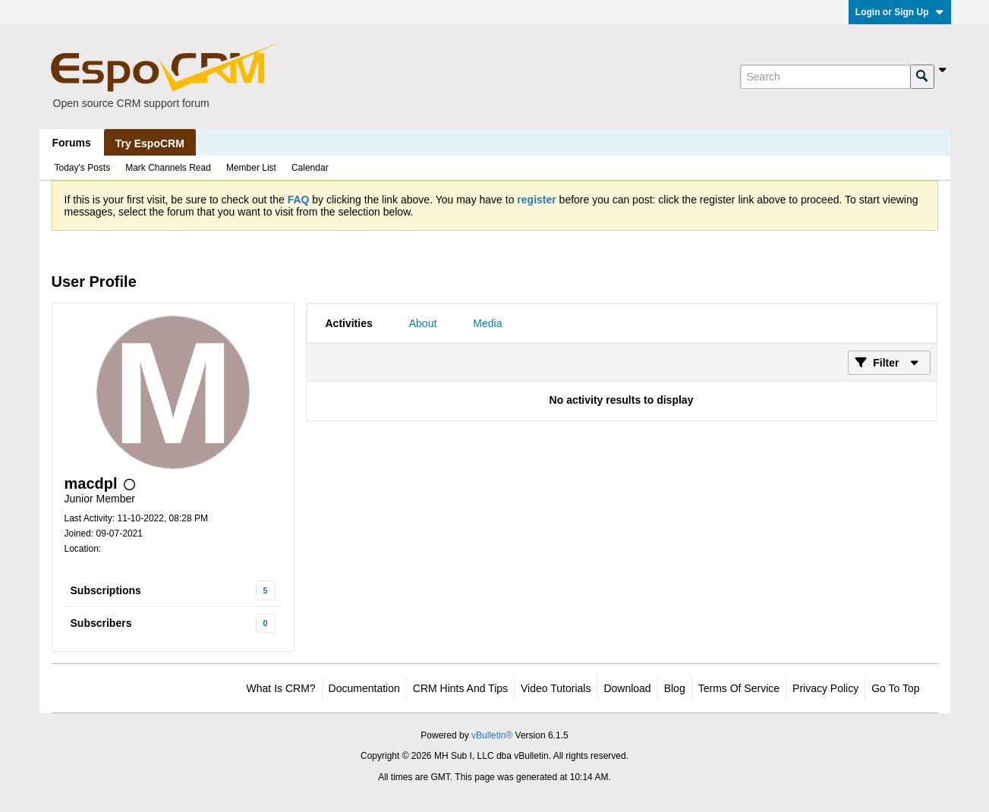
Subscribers (101, 623)
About (423, 323)
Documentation (364, 688)
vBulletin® (491, 735)
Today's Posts (83, 167)
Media (487, 323)
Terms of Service (739, 688)
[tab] (349, 323)
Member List (251, 167)
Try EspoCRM (149, 143)
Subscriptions (106, 590)
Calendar (310, 167)
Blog (674, 688)
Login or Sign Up (899, 12)
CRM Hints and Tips (460, 688)
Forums (71, 143)
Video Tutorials (556, 688)
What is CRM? (281, 688)
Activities (349, 323)
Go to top (895, 688)
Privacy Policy (825, 688)
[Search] (825, 77)
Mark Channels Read (168, 167)
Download (626, 688)
